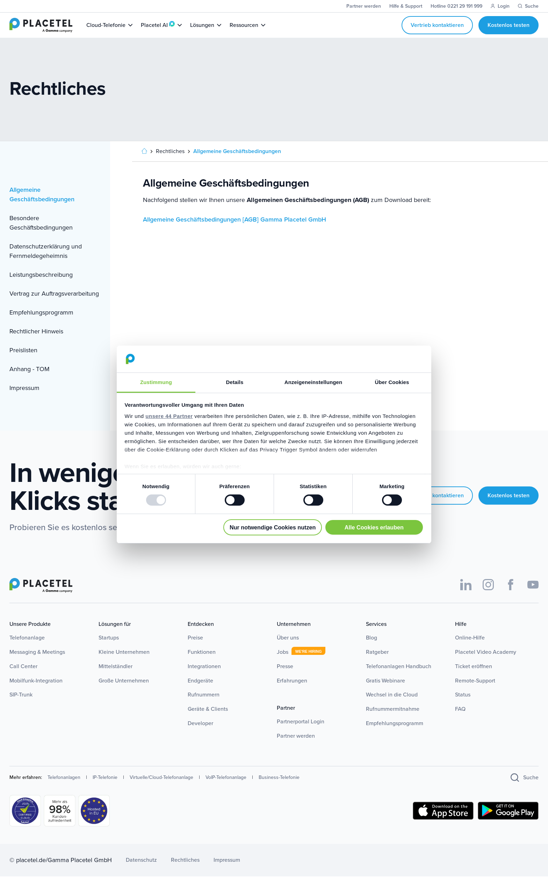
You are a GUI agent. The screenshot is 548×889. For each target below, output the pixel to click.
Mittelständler (115, 679)
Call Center (23, 679)
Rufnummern (203, 707)
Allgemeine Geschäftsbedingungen (41, 207)
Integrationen (204, 679)
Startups (109, 650)
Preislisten (23, 362)
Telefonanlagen (64, 790)
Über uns (288, 650)
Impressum (24, 400)
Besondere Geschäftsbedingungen (41, 235)
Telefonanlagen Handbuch (398, 679)
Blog (371, 650)
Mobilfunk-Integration (36, 693)
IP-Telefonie (105, 790)
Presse (285, 679)
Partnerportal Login (300, 734)
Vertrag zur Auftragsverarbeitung (54, 306)
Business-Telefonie (279, 790)
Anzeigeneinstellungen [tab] (313, 382)
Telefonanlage (27, 650)
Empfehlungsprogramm (41, 325)
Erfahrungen (292, 693)
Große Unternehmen (124, 693)
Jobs (282, 664)
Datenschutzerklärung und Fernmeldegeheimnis (45, 263)
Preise (195, 650)
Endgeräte (200, 693)
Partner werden (296, 748)
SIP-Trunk (21, 707)
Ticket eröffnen (473, 679)
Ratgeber (377, 664)
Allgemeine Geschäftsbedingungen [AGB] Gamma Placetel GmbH (234, 232)
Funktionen (202, 664)
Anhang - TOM (29, 381)
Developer (200, 736)
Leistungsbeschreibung (41, 287)
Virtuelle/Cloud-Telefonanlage (161, 790)
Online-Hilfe (470, 650)
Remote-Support (475, 693)
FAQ (460, 721)
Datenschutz (141, 872)
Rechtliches (185, 872)
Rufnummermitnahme (392, 721)
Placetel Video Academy (485, 664)
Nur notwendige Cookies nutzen (273, 527)
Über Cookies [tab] (392, 382)
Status (462, 707)
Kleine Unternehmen (124, 664)
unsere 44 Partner (169, 416)
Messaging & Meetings (37, 664)
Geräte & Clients (208, 721)
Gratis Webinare (385, 693)
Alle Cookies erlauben (374, 527)
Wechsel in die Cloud (392, 707)
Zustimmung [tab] (156, 382)
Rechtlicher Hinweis (36, 343)
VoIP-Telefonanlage (226, 790)
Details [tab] (235, 382)
